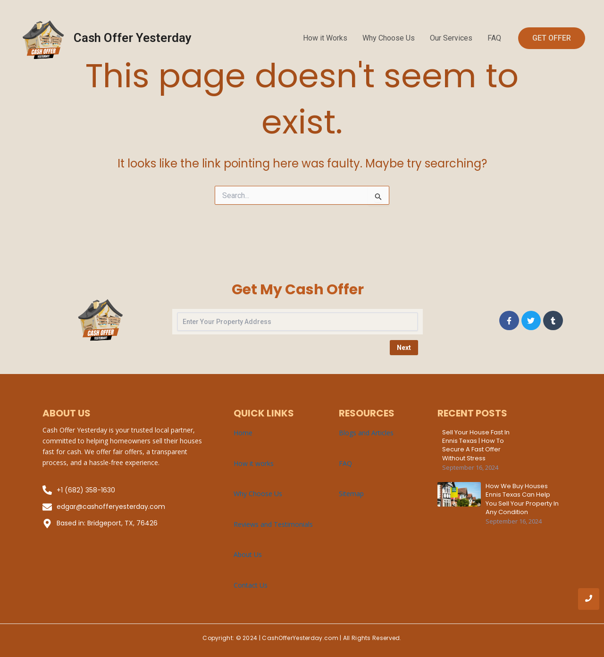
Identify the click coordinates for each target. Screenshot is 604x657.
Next (404, 347)
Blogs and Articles (366, 432)
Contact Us (251, 585)
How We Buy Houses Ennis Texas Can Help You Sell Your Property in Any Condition (522, 499)
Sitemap (351, 493)
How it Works (325, 37)
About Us (248, 554)
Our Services (451, 37)
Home (243, 432)
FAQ (494, 37)
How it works (254, 463)
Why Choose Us (388, 37)
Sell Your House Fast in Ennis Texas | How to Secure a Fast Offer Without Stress (476, 445)
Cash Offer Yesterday (133, 38)
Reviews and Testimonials (273, 524)
